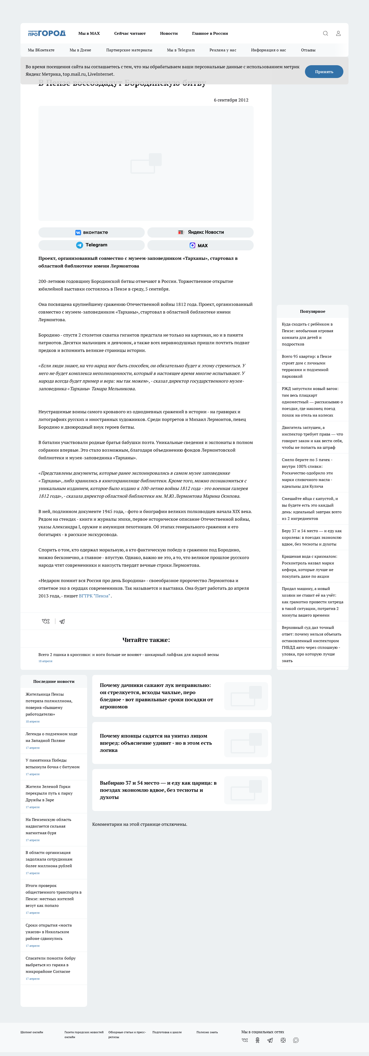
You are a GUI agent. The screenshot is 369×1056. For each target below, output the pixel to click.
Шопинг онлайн (31, 858)
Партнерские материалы (129, 50)
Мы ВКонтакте (41, 50)
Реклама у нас (223, 50)
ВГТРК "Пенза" (94, 596)
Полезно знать (207, 858)
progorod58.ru (98, 950)
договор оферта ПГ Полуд (39, 996)
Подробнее (156, 1014)
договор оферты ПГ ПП (37, 1001)
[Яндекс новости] (200, 232)
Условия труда (95, 887)
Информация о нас (268, 50)
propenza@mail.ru (88, 915)
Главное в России (210, 33)
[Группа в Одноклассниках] (257, 866)
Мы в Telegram (181, 50)
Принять (324, 71)
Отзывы (308, 50)
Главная (155, 887)
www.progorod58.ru (60, 900)
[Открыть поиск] (325, 33)
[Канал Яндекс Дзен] (283, 866)
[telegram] (64, 621)
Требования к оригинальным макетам (47, 887)
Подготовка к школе (167, 858)
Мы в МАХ (89, 33)
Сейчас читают (130, 33)
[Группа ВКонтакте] (91, 232)
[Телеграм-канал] (91, 245)
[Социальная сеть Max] (200, 245)
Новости (169, 33)
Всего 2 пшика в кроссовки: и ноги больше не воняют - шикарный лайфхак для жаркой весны (146, 658)
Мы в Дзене (80, 50)
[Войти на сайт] (338, 33)
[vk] (46, 621)
